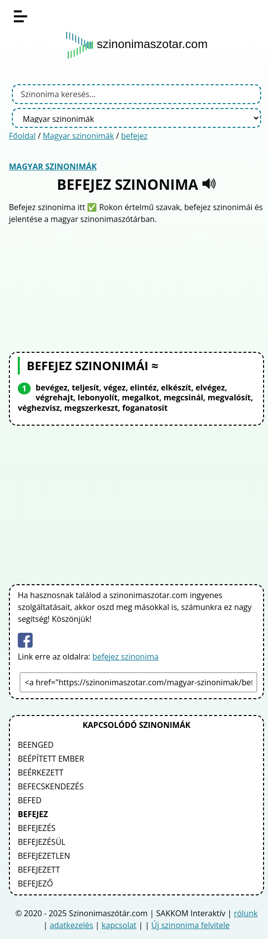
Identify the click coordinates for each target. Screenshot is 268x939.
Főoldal (22, 135)
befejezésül (41, 842)
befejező (35, 883)
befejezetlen (44, 856)
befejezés (36, 828)
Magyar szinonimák (78, 135)
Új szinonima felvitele (190, 925)
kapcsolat (118, 925)
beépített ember (51, 759)
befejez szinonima (125, 656)
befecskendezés (51, 786)
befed (30, 800)
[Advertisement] (136, 287)
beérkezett (40, 772)
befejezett (39, 870)
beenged (35, 745)
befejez (134, 135)
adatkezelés (71, 925)
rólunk (246, 913)
